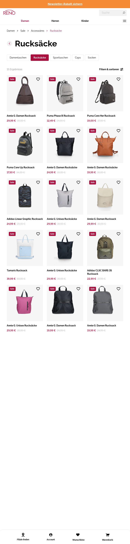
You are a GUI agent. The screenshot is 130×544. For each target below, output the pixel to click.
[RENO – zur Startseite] (9, 12)
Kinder (85, 21)
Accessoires (37, 30)
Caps (78, 57)
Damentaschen (18, 57)
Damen (25, 21)
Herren (55, 21)
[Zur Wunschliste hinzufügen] (38, 79)
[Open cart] (107, 535)
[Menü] (125, 21)
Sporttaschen (60, 57)
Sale (22, 30)
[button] (25, 99)
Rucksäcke (56, 30)
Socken (92, 57)
